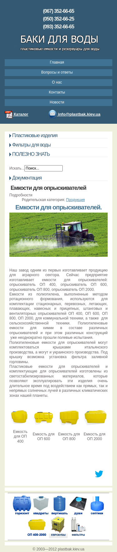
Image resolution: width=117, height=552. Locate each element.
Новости (57, 102)
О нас (57, 82)
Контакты (57, 92)
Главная (57, 62)
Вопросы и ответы (57, 72)
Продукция (75, 200)
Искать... (16, 168)
